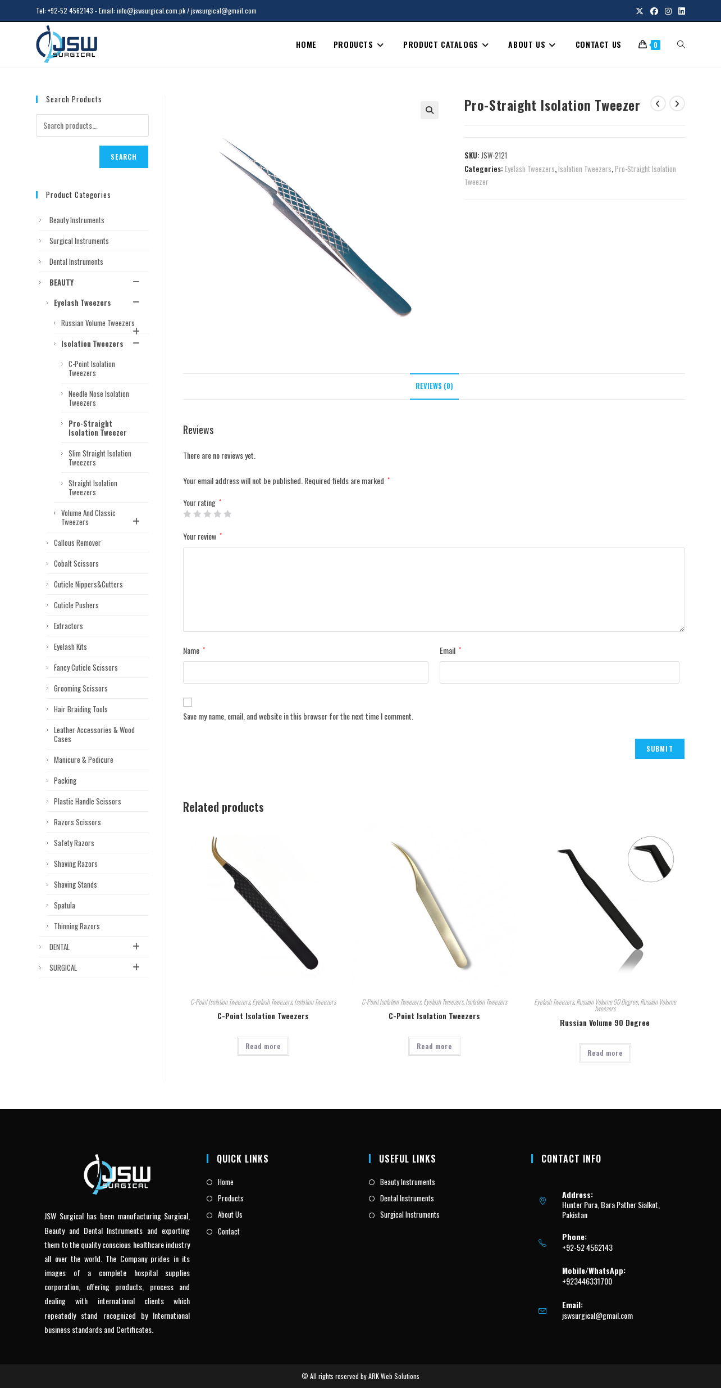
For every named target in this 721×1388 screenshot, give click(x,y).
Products (231, 1198)
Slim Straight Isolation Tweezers (100, 457)
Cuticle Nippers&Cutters (88, 584)
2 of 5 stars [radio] (197, 514)
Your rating (202, 503)
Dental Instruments (76, 261)
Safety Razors (74, 842)
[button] (430, 110)
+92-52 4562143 (70, 10)
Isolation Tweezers (585, 168)
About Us (230, 1214)
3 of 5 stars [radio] (207, 514)
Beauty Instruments (76, 219)
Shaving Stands (75, 884)
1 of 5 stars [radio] (187, 514)
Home (226, 1181)
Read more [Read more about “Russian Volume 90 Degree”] (605, 1052)
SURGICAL (96, 967)
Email (450, 650)
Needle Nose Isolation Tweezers (99, 398)
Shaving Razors (76, 863)
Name (194, 650)
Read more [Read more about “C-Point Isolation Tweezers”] (263, 1046)
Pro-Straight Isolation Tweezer (98, 428)
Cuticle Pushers (76, 605)
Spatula (64, 905)
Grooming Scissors (81, 688)
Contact (229, 1231)
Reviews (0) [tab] (434, 386)
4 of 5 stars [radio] (217, 514)
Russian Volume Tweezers (102, 325)
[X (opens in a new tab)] (639, 10)
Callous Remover (77, 542)
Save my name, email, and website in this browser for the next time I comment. (298, 716)
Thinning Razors (77, 926)
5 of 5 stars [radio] (227, 514)
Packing (65, 780)
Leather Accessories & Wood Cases (94, 734)
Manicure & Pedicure (83, 759)
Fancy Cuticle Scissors (86, 667)
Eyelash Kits (70, 646)
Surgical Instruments (79, 240)
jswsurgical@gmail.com (597, 1315)
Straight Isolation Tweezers (93, 487)
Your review (202, 536)
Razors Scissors (77, 822)
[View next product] (677, 103)
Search (124, 156)
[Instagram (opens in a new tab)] (668, 10)
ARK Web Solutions (393, 1376)
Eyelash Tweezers (530, 168)
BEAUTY (96, 282)
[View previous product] (658, 103)
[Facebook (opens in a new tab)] (654, 10)
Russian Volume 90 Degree (607, 1001)
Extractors (68, 625)
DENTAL (96, 946)
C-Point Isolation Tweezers (220, 1001)
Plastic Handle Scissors (87, 801)
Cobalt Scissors (76, 563)
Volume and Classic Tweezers (102, 517)
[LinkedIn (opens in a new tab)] (680, 10)
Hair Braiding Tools (81, 709)
